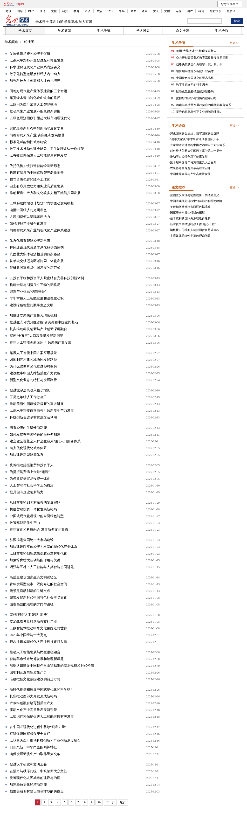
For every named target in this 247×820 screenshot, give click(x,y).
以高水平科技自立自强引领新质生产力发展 (42, 410)
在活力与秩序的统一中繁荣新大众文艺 (38, 771)
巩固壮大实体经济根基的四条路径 (35, 254)
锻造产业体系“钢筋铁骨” (28, 291)
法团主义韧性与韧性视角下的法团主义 (194, 195)
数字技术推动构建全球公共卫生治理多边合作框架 (47, 149)
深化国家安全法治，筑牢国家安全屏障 (194, 133)
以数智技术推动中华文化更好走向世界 (38, 628)
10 (99, 802)
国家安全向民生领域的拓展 (187, 212)
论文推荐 (182, 31)
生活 (99, 11)
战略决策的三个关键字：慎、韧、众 (199, 64)
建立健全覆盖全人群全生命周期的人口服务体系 (45, 441)
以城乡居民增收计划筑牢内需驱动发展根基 (42, 203)
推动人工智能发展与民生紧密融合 (35, 652)
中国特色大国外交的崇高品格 (195, 78)
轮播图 (29, 42)
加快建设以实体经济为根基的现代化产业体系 (43, 547)
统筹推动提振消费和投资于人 (32, 465)
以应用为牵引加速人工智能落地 (33, 104)
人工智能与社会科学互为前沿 (32, 485)
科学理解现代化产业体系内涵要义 (35, 67)
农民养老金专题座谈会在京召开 (190, 168)
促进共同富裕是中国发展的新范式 (35, 268)
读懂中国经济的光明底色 (28, 210)
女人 (156, 11)
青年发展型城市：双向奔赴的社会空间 (38, 584)
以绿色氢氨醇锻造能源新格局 (195, 91)
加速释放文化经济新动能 (28, 784)
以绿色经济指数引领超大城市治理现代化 (40, 118)
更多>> (231, 11)
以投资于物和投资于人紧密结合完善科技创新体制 (47, 278)
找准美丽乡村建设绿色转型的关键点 (37, 791)
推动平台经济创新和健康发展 (189, 156)
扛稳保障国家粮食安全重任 (30, 734)
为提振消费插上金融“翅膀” (30, 472)
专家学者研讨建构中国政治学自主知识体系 (197, 145)
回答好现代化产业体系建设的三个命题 (38, 91)
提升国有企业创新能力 (26, 492)
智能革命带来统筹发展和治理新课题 (37, 659)
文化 (54, 11)
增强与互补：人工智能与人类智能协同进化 (42, 567)
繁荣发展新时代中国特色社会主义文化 (38, 597)
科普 (201, 11)
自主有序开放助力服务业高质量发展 (37, 186)
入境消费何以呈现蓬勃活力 (30, 217)
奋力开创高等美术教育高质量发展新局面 (202, 57)
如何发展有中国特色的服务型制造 (35, 434)
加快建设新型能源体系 (26, 455)
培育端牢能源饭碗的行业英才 (195, 71)
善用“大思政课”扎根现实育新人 (196, 51)
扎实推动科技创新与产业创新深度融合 (38, 329)
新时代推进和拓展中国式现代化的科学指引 (42, 689)
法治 (110, 11)
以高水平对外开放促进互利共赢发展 (37, 60)
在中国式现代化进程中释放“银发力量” (38, 727)
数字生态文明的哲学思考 (192, 84)
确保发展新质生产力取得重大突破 (35, 754)
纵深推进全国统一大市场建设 (32, 540)
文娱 (167, 11)
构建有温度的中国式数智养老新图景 (37, 172)
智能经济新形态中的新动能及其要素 (37, 128)
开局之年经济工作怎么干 (28, 397)
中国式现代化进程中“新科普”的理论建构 (196, 201)
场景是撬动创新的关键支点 (30, 591)
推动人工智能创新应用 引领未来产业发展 (40, 342)
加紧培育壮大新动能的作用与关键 (35, 560)
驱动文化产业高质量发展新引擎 (33, 710)
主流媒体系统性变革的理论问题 (190, 235)
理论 (42, 11)
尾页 (123, 802)
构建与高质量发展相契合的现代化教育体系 (203, 105)
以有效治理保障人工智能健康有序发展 (38, 155)
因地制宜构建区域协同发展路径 (33, 359)
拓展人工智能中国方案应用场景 (33, 353)
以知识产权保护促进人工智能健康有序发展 (42, 716)
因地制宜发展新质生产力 (28, 672)
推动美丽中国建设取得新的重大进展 (37, 404)
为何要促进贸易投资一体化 (30, 478)
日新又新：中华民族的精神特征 (33, 747)
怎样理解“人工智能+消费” (29, 615)
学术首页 (25, 31)
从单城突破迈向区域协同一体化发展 (37, 261)
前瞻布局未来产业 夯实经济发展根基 (37, 135)
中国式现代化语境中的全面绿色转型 (37, 516)
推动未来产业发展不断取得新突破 (35, 111)
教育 (76, 11)
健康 (144, 11)
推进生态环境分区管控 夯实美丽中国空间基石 (44, 322)
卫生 (133, 11)
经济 (88, 11)
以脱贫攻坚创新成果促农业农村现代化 (38, 553)
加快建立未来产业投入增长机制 (33, 315)
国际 (20, 11)
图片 (190, 11)
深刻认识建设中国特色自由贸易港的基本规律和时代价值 (52, 665)
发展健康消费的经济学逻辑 (30, 54)
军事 (122, 11)
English (20, 4)
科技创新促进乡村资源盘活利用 (33, 417)
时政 (8, 11)
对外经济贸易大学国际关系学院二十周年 (196, 151)
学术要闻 (64, 31)
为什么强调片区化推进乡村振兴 (33, 366)
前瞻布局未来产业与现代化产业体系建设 (40, 230)
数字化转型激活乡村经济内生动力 (35, 74)
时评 (31, 11)
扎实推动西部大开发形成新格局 (33, 696)
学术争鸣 (103, 31)
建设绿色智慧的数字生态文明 (32, 305)
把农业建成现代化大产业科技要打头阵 (38, 642)
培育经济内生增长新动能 (28, 428)
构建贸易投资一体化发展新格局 (33, 509)
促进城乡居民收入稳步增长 (30, 390)
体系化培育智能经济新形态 (30, 241)
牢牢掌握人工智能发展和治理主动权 (37, 298)
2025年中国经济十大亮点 (28, 635)
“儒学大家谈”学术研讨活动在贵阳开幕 (194, 139)
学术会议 (221, 31)
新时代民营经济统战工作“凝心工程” (193, 224)
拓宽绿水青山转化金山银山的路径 (35, 98)
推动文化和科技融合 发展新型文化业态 (39, 529)
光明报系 (215, 11)
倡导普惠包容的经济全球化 (30, 179)
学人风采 (143, 31)
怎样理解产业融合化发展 (28, 223)
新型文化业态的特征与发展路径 (33, 380)
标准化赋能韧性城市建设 (28, 142)
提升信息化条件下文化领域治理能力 (199, 111)
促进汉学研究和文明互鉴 (28, 764)
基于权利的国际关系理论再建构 (190, 218)
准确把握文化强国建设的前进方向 (35, 679)
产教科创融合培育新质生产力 (32, 703)
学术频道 (11, 42)
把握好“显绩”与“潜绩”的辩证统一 (197, 98)
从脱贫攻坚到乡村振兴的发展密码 (35, 502)
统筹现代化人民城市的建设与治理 (35, 778)
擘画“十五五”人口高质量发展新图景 (36, 336)
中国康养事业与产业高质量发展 (190, 174)
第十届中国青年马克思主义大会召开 (193, 162)
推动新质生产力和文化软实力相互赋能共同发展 (45, 193)
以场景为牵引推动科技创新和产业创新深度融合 (45, 740)
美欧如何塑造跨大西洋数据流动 (190, 206)
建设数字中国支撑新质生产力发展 (35, 373)
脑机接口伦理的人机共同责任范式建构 (194, 230)
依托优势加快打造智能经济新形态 (35, 166)
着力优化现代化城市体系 (28, 448)
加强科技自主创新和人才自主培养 (35, 81)
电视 (178, 11)
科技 (65, 11)
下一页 (110, 802)
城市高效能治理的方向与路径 (32, 604)
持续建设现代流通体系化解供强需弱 (37, 247)
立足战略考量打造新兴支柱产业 (33, 621)
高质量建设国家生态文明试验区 (33, 577)
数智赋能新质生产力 (25, 523)
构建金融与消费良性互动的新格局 (35, 285)
